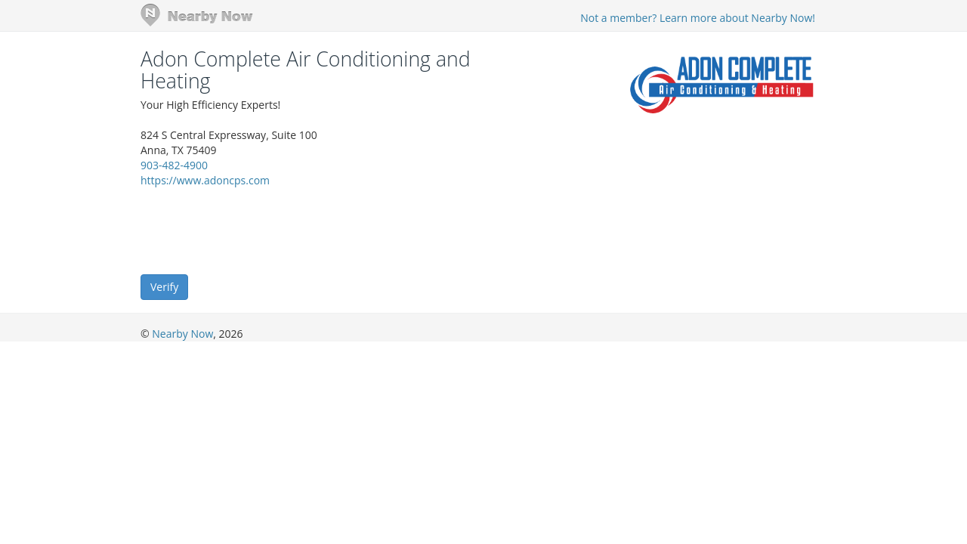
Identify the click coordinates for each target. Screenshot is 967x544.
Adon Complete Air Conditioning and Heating (306, 69)
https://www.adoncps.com (205, 180)
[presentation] (255, 229)
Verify (164, 287)
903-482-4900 (174, 165)
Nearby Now (182, 333)
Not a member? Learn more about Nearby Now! (697, 18)
